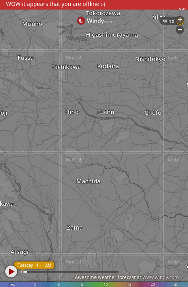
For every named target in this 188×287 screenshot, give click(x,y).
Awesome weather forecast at (127, 277)
